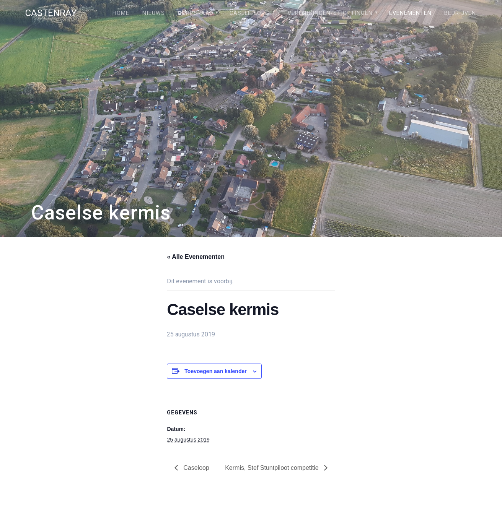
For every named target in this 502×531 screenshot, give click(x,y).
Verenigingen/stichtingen (330, 13)
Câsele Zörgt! (252, 13)
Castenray (51, 13)
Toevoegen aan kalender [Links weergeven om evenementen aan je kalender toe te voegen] (215, 371)
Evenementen (410, 13)
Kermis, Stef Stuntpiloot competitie (272, 467)
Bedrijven (460, 13)
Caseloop (195, 467)
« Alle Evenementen (196, 256)
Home (120, 13)
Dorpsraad (196, 13)
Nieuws (153, 13)
